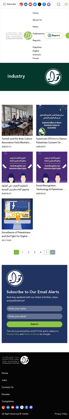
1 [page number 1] (22, 252)
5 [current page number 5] (47, 253)
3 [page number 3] (34, 252)
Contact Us (7, 387)
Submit (34, 324)
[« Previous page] (16, 252)
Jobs (4, 380)
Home (36, 13)
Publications (38, 33)
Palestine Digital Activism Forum (37, 53)
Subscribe (9, 4)
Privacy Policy (13, 334)
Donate (6, 394)
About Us (37, 20)
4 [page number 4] (40, 252)
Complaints (8, 401)
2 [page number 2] (28, 252)
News (35, 26)
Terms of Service (32, 334)
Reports (37, 40)
